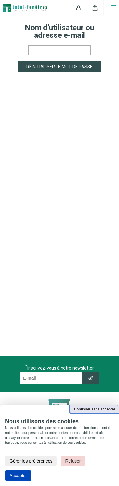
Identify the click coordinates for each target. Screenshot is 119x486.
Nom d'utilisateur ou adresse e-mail (59, 31)
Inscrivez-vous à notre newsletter (60, 367)
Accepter (18, 475)
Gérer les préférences (31, 460)
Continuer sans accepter (94, 409)
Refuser (73, 460)
